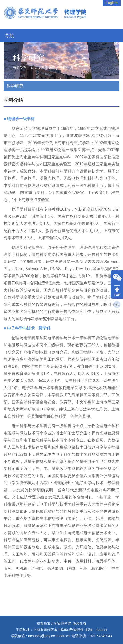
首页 (34, 68)
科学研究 (48, 68)
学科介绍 (66, 68)
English (112, 3)
